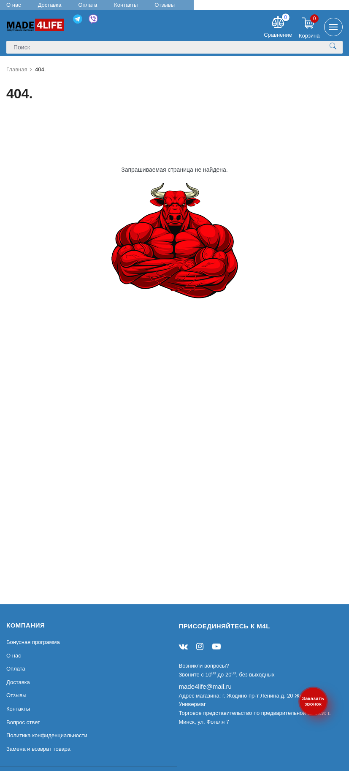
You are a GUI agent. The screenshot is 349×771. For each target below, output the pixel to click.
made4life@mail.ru (205, 686)
